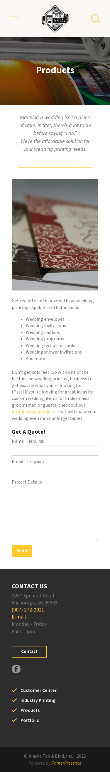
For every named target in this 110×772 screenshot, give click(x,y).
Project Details (27, 482)
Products (30, 710)
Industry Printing (38, 700)
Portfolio (30, 720)
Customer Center (39, 690)
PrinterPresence (66, 763)
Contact (29, 651)
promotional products (34, 411)
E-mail (19, 617)
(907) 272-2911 (28, 610)
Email (18, 461)
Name (18, 441)
